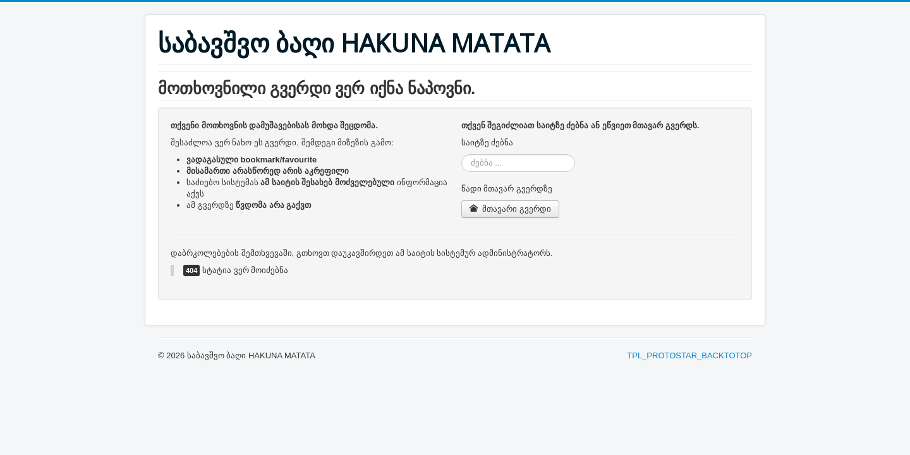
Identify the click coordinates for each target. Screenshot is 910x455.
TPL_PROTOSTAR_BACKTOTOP (689, 355)
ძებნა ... (461, 154)
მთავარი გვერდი (510, 209)
